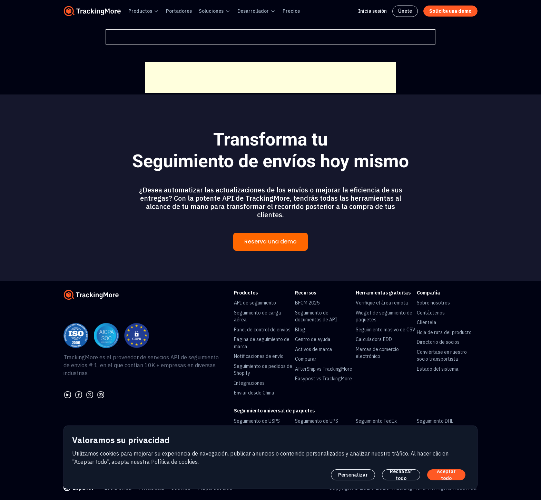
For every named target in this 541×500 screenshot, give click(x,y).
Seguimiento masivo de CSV (385, 330)
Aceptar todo (446, 474)
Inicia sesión (372, 11)
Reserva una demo (270, 242)
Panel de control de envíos (262, 330)
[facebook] (79, 394)
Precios (291, 11)
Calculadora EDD (374, 339)
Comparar (305, 359)
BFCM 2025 (307, 303)
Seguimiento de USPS (257, 421)
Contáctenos (431, 313)
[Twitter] (90, 394)
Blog (300, 330)
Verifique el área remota (382, 303)
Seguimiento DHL (435, 421)
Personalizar (353, 475)
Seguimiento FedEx (376, 421)
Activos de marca (313, 349)
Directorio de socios (438, 342)
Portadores (179, 11)
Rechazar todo (401, 474)
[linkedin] (67, 394)
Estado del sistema (438, 369)
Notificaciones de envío (259, 356)
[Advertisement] (270, 77)
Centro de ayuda (313, 339)
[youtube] (101, 394)
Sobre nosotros (433, 303)
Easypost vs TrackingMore (323, 379)
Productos (140, 11)
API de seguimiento (255, 303)
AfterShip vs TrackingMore (323, 369)
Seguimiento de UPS (316, 421)
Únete (405, 11)
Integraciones (249, 383)
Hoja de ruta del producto (444, 332)
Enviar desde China (254, 393)
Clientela (426, 322)
